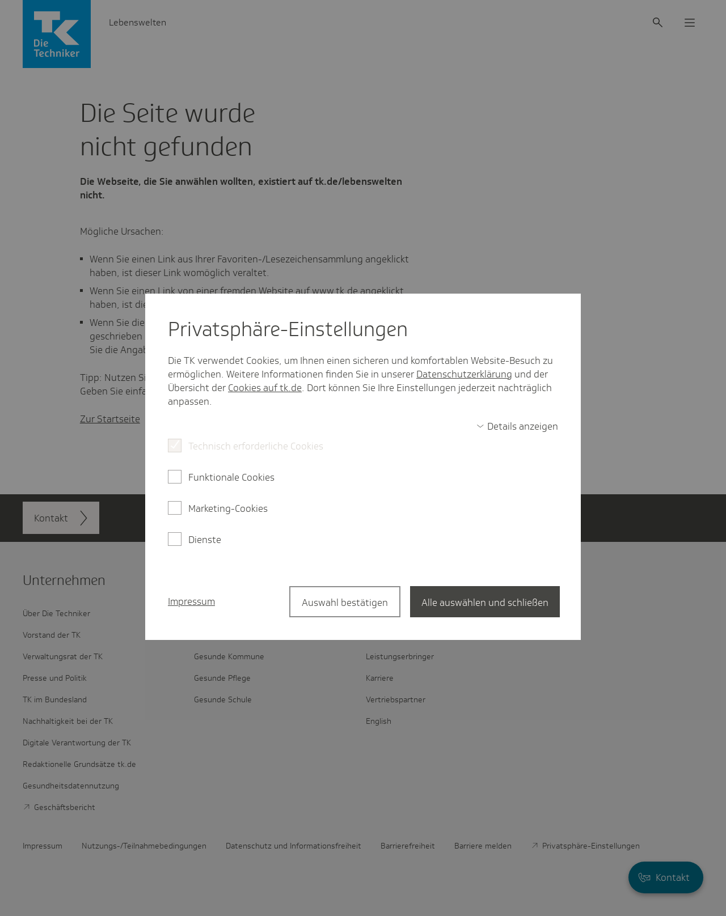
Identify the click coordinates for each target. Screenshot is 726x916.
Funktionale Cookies (231, 477)
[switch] (517, 426)
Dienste (204, 539)
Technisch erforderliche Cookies (255, 446)
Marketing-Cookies (228, 508)
